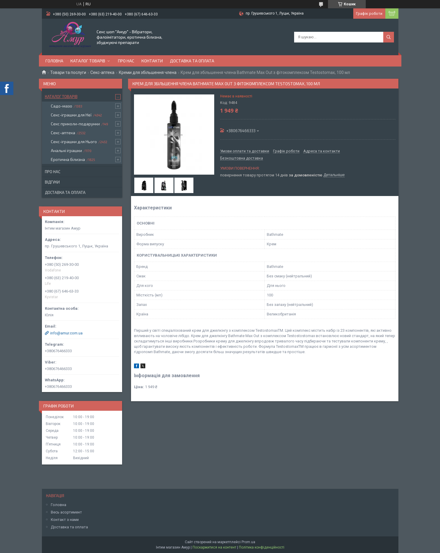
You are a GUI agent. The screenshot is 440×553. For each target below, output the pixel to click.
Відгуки (52, 182)
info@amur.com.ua (66, 333)
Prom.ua (248, 542)
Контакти (152, 60)
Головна (54, 60)
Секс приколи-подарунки (75, 123)
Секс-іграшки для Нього (74, 141)
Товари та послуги (68, 72)
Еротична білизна (68, 159)
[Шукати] (388, 37)
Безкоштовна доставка (241, 158)
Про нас (126, 60)
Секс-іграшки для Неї (71, 114)
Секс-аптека (102, 72)
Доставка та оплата (192, 60)
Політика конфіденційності (261, 547)
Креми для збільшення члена (147, 72)
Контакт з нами (65, 519)
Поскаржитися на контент (214, 547)
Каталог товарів (87, 60)
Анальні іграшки (66, 150)
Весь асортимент (66, 512)
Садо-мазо (61, 105)
